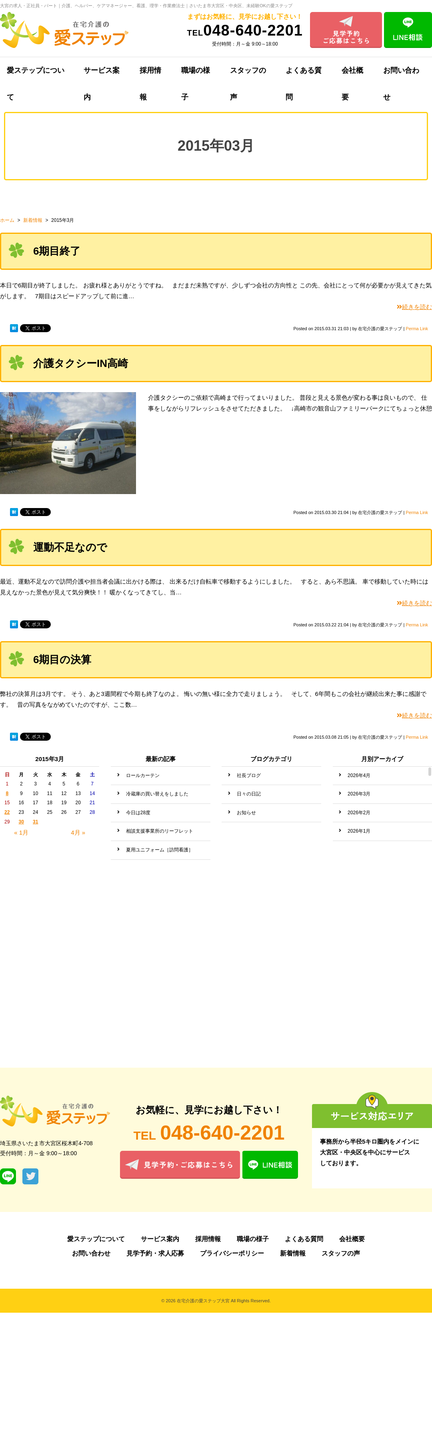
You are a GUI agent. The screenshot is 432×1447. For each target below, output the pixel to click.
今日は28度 (138, 812)
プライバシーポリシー (232, 1253)
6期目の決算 (62, 660)
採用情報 (150, 75)
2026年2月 (359, 812)
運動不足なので (70, 547)
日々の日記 (249, 794)
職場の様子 (195, 75)
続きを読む (414, 306)
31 (35, 822)
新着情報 (293, 1253)
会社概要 (352, 75)
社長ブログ (249, 775)
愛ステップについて (96, 1239)
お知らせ (246, 812)
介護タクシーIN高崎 (80, 363)
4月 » (78, 832)
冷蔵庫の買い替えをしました (157, 794)
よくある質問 (304, 75)
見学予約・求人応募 (155, 1253)
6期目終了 (56, 251)
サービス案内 (102, 75)
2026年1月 (359, 831)
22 (7, 812)
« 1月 (21, 832)
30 (21, 822)
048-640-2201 (245, 30)
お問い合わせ (91, 1253)
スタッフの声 (248, 75)
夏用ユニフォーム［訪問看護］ (159, 850)
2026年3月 (359, 794)
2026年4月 (359, 775)
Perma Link (417, 328)
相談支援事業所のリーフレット (159, 831)
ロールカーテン (143, 775)
